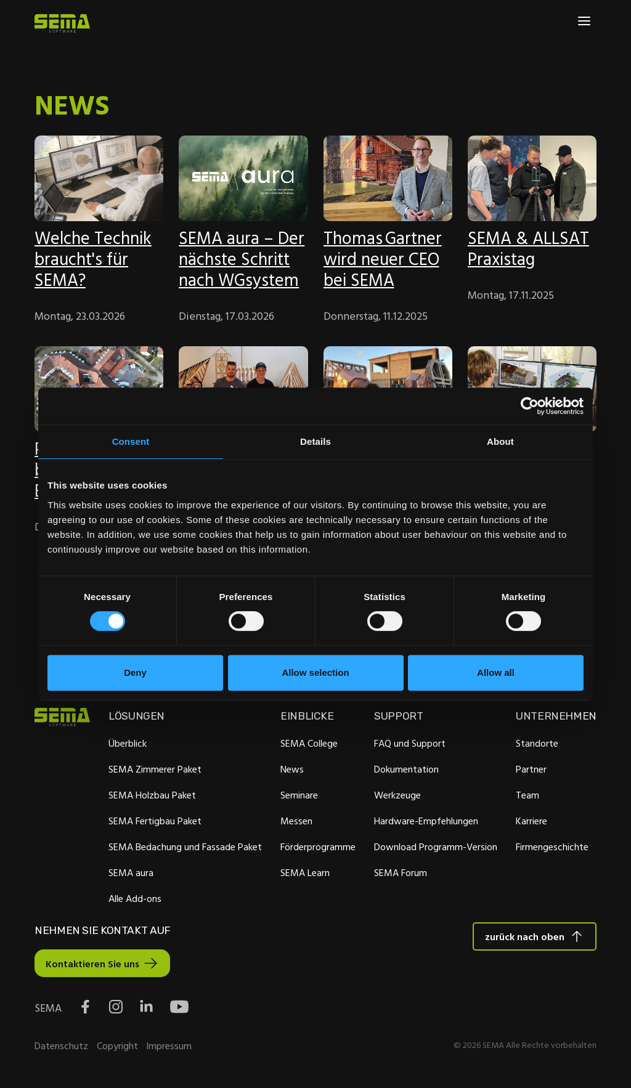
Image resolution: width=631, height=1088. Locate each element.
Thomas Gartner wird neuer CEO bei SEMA (383, 258)
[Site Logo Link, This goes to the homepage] (62, 23)
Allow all (496, 672)
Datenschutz (61, 1047)
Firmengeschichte (551, 847)
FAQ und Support (409, 743)
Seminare (299, 795)
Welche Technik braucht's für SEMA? (93, 258)
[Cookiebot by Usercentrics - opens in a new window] (530, 406)
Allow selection (315, 672)
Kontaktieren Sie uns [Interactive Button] (92, 964)
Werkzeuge (396, 795)
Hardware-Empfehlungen (425, 821)
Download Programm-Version (435, 847)
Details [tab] (315, 441)
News (292, 769)
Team (527, 795)
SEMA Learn (305, 873)
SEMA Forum (399, 873)
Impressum (169, 1047)
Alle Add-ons (134, 898)
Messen (296, 821)
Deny (135, 672)
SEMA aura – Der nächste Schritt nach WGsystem (242, 258)
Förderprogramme (318, 847)
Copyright (117, 1047)
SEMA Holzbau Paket (152, 795)
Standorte (536, 743)
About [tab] (500, 441)
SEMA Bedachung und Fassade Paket (185, 847)
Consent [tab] (131, 441)
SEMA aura (130, 873)
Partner (530, 769)
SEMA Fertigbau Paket (155, 821)
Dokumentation (405, 769)
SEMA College (309, 743)
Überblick (127, 743)
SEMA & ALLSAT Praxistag (528, 248)
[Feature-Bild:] (99, 179)
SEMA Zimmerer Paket (155, 769)
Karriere (531, 821)
